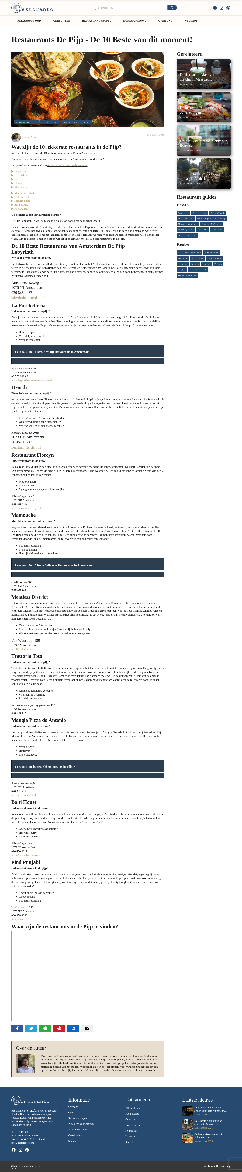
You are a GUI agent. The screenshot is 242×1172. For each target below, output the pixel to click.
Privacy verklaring (78, 1129)
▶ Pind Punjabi (20, 208)
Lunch (195, 264)
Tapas (218, 264)
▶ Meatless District (22, 192)
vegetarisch (198, 269)
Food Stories (132, 1113)
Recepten (130, 1142)
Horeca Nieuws (134, 20)
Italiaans (214, 258)
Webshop (191, 20)
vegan (182, 269)
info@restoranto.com (22, 1142)
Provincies (50, 122)
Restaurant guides (96, 20)
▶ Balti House (19, 204)
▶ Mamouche (19, 186)
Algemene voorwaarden (81, 1124)
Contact (72, 1112)
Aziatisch (212, 252)
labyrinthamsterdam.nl (28, 298)
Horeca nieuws (133, 1125)
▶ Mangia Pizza (20, 200)
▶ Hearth (16, 178)
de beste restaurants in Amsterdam (67, 165)
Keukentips (131, 1130)
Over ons (165, 20)
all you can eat (189, 252)
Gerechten (61, 20)
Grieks (182, 258)
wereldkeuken (187, 275)
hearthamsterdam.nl (26, 447)
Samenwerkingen (77, 1118)
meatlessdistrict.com (23, 649)
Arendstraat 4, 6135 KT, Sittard (28, 1139)
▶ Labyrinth (18, 171)
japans (182, 264)
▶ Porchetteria (19, 175)
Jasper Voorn (30, 137)
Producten (130, 1136)
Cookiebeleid (75, 1135)
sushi (206, 264)
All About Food (29, 20)
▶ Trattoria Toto (20, 196)
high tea (197, 258)
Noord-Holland (26, 122)
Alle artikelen (132, 1108)
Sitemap (72, 1141)
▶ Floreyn (17, 182)
